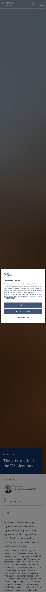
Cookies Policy (10, 298)
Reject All (23, 305)
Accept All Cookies (23, 311)
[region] (23, 296)
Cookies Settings (23, 317)
